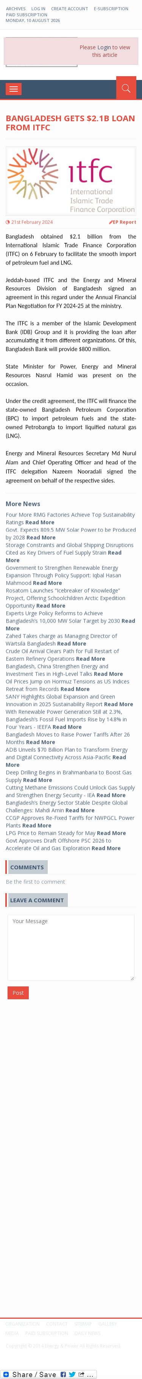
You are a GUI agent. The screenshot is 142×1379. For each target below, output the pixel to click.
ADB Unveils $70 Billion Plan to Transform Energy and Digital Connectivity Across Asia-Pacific (67, 754)
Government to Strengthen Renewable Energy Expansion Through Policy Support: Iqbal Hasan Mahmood (63, 572)
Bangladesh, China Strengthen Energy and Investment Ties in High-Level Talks (64, 667)
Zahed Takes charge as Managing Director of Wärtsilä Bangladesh (61, 636)
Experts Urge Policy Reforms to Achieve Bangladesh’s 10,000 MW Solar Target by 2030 (70, 618)
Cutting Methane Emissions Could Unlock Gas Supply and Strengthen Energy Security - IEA (70, 788)
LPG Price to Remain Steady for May (66, 830)
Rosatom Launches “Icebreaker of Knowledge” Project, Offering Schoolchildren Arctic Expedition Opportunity (65, 595)
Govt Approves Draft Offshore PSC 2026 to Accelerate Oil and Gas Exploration (63, 841)
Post (18, 992)
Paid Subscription (26, 14)
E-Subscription (111, 8)
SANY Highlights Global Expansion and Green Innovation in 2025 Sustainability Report (69, 697)
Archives (16, 8)
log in (38, 8)
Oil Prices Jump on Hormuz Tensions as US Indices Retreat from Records (68, 682)
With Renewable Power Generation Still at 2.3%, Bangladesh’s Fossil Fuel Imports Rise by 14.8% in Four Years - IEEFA (66, 716)
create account (69, 8)
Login (104, 47)
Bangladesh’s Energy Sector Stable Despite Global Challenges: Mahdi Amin (67, 803)
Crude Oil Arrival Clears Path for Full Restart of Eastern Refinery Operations (62, 652)
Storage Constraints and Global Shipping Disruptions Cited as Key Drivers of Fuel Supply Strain (70, 549)
